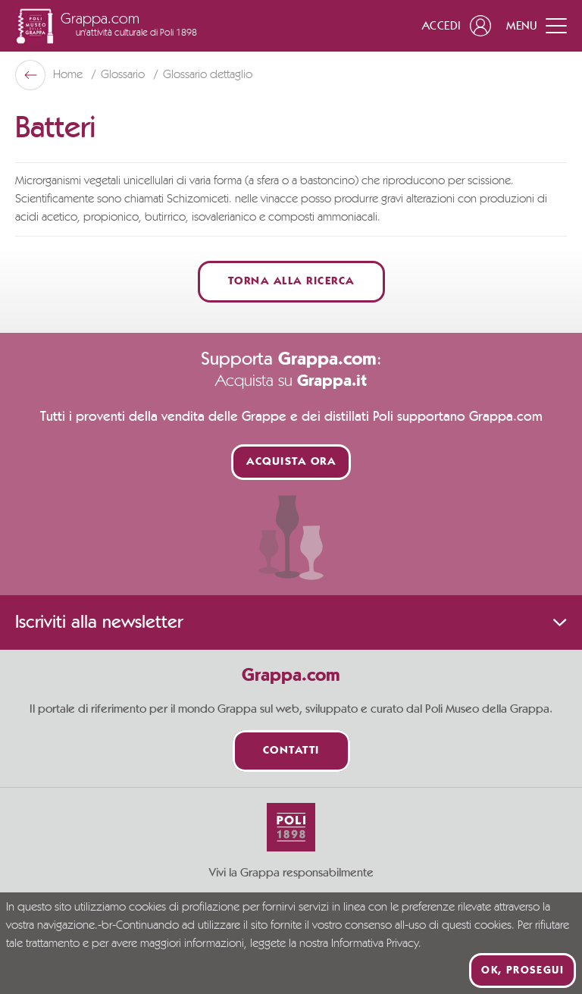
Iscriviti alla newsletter (291, 622)
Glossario (124, 75)
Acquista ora (291, 462)
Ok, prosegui (522, 970)
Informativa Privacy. (376, 944)
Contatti (291, 751)
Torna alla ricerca (291, 281)
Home (69, 75)
